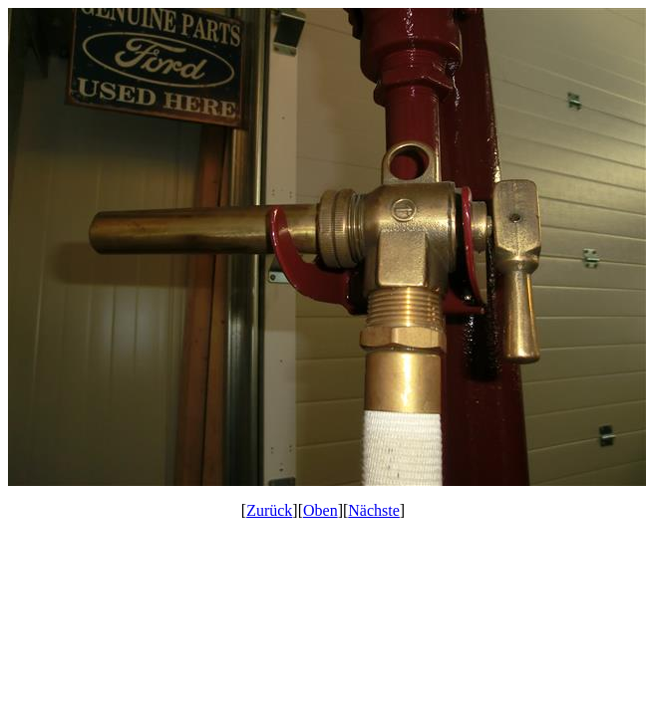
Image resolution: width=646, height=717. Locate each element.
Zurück (269, 510)
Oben (320, 510)
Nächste (374, 510)
